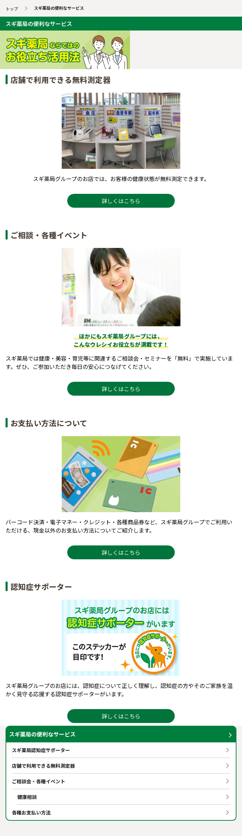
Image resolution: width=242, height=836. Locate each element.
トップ (12, 8)
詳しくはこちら (121, 201)
